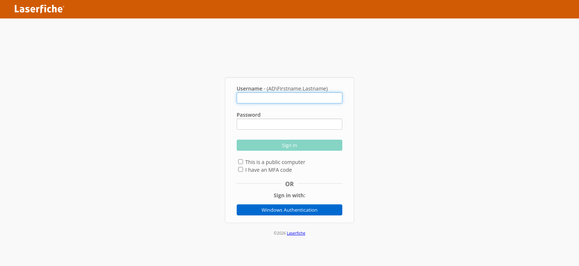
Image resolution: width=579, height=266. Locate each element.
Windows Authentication (289, 210)
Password (249, 114)
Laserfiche (296, 233)
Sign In (289, 145)
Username (250, 88)
